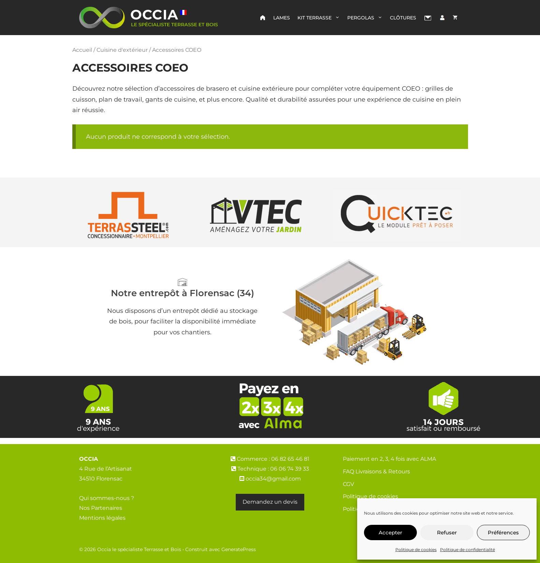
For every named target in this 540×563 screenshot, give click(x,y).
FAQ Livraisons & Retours (376, 471)
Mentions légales (102, 518)
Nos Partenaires (100, 508)
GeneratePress (238, 549)
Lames (281, 18)
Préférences (503, 532)
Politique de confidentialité (467, 549)
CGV (348, 484)
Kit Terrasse (320, 17)
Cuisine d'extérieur (122, 49)
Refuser (447, 532)
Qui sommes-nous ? (106, 498)
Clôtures (403, 18)
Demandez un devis (270, 502)
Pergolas (366, 17)
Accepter (390, 532)
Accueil (82, 49)
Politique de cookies (416, 549)
